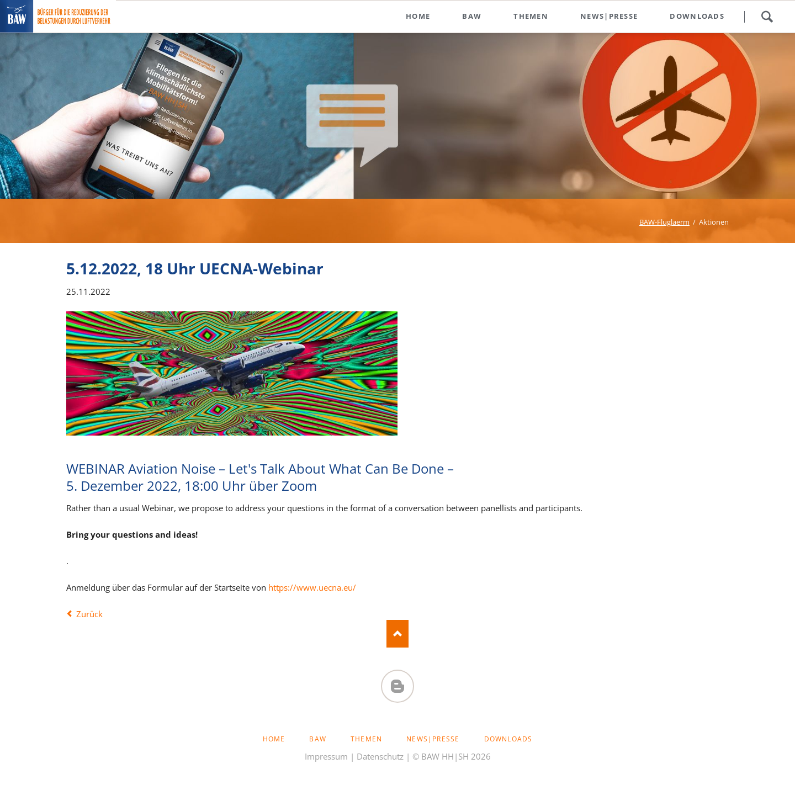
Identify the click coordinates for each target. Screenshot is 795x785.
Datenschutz (380, 756)
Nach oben (397, 634)
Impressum (326, 756)
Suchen (766, 17)
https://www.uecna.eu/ (312, 587)
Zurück (89, 613)
